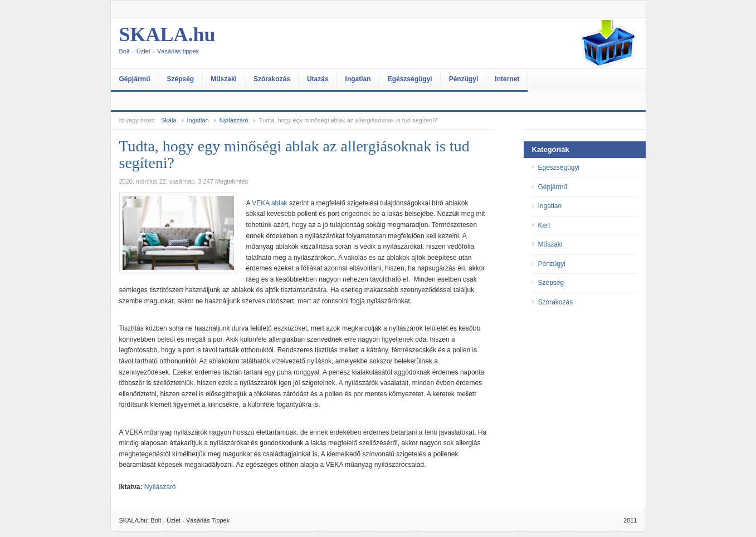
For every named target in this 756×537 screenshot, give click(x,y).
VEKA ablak (269, 203)
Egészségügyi (410, 79)
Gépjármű (134, 79)
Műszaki (224, 79)
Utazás (318, 79)
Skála (169, 120)
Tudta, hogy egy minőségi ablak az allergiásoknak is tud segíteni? (294, 154)
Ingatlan (358, 79)
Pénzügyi (464, 79)
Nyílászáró (234, 120)
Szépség (180, 79)
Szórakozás (271, 79)
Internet (507, 79)
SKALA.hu (230, 43)
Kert (544, 225)
